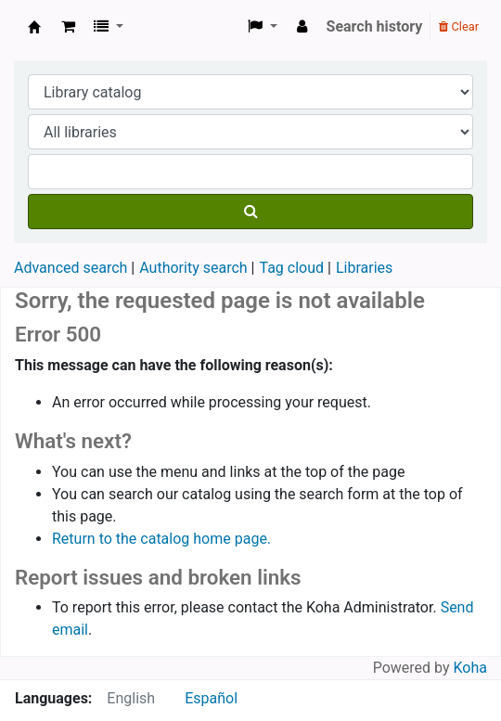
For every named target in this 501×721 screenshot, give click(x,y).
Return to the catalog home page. (161, 538)
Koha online (34, 26)
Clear (459, 26)
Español (211, 698)
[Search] (250, 211)
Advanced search (70, 268)
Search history (375, 26)
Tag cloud (291, 268)
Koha (470, 667)
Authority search (193, 268)
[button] (68, 26)
